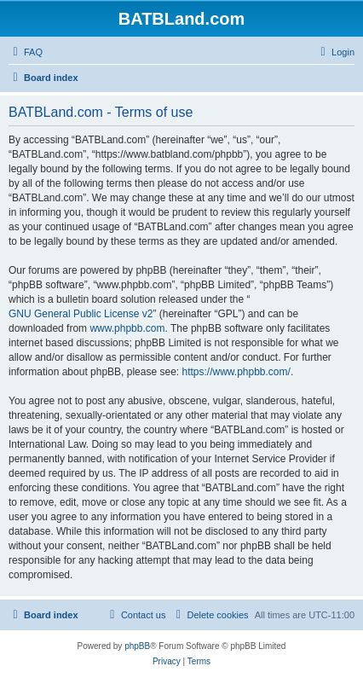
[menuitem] (26, 52)
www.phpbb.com (126, 328)
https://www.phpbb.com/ (236, 372)
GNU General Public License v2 (81, 314)
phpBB (137, 646)
